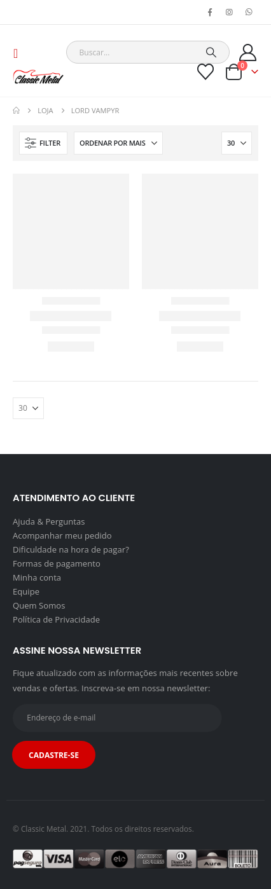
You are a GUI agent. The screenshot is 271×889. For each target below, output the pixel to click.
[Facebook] (210, 12)
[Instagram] (229, 12)
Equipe (26, 591)
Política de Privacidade (56, 619)
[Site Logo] (38, 76)
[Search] (211, 52)
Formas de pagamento (57, 563)
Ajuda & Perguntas (49, 521)
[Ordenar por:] (118, 143)
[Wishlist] (206, 72)
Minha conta (37, 577)
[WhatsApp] (249, 12)
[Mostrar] (236, 143)
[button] (19, 53)
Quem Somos (39, 605)
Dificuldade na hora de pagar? (71, 549)
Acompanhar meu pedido (62, 535)
